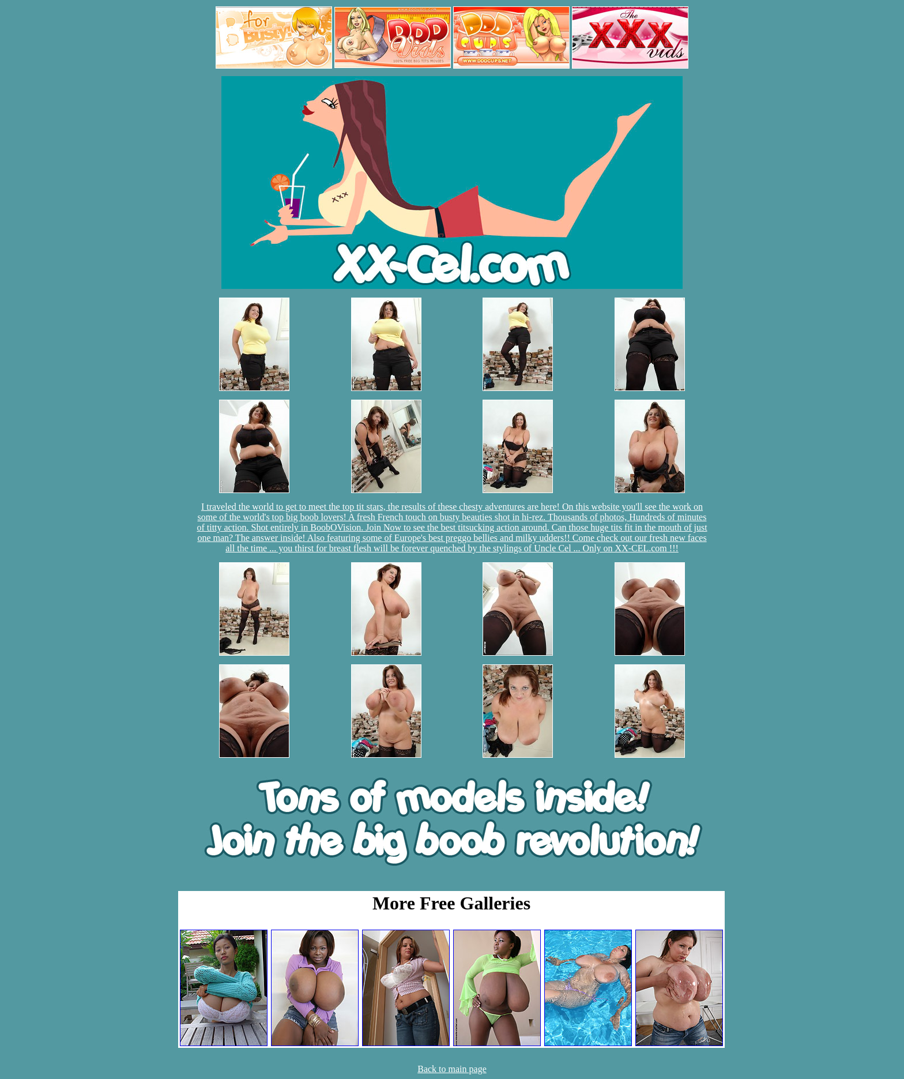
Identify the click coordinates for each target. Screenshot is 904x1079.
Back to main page (452, 1069)
